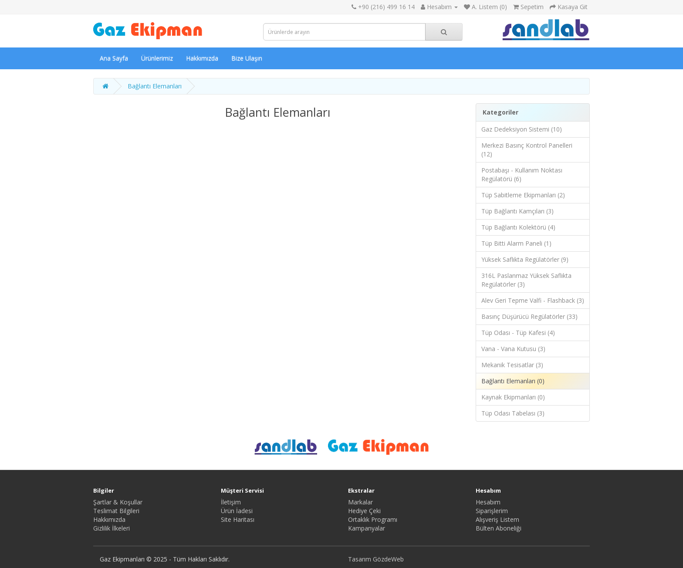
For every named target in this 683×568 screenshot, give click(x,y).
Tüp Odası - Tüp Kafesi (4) (518, 332)
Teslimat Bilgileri (116, 511)
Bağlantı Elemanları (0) (512, 381)
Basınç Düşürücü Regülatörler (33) (529, 316)
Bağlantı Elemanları (155, 86)
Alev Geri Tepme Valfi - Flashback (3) (532, 300)
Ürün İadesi (237, 511)
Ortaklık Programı (372, 519)
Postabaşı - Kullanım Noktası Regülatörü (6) (521, 174)
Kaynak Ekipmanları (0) (513, 397)
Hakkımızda (202, 58)
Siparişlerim (492, 511)
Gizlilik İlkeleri (111, 528)
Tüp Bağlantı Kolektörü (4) (518, 227)
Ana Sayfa (114, 58)
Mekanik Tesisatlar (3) (512, 365)
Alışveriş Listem (497, 519)
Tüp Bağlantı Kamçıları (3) (517, 211)
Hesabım (488, 502)
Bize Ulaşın (246, 58)
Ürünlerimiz (157, 58)
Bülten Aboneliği (498, 528)
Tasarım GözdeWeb (376, 559)
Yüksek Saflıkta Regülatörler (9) (524, 259)
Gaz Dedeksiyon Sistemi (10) (521, 129)
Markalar (360, 502)
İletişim (231, 502)
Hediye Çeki (364, 511)
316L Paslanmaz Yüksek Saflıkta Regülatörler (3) (526, 279)
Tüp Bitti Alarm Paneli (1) (516, 243)
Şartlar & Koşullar (117, 502)
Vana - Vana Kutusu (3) (513, 349)
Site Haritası (237, 519)
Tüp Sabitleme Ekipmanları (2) (523, 195)
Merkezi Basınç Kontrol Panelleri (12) (526, 149)
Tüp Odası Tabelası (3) (512, 413)
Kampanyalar (366, 528)
